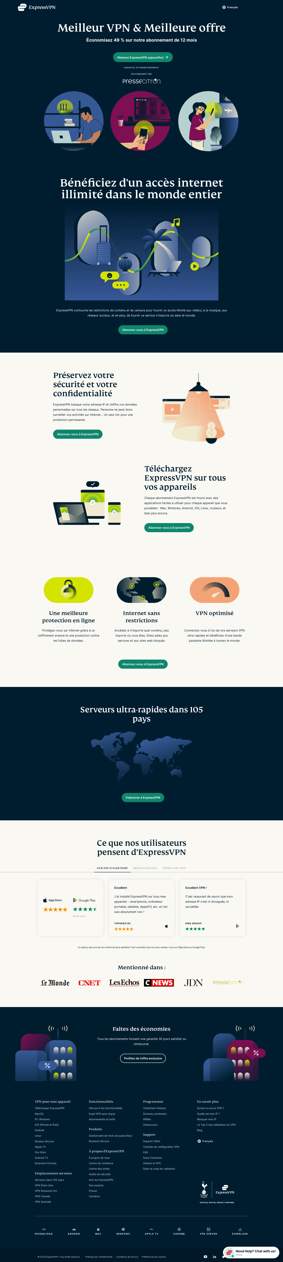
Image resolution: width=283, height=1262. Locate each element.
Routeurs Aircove (99, 1153)
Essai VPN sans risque (102, 1125)
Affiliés (147, 1131)
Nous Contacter (152, 1169)
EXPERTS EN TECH (174, 878)
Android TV (41, 1169)
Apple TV (40, 1158)
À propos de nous (99, 1169)
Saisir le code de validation (159, 1180)
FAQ (145, 1164)
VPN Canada (42, 1208)
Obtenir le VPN (152, 1175)
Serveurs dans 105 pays (49, 1191)
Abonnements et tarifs (102, 1131)
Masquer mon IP (206, 1131)
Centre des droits (99, 1180)
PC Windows (42, 1131)
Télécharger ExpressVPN (49, 1120)
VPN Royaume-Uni (46, 1202)
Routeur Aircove (44, 1153)
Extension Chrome (45, 1175)
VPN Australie (43, 1213)
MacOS (39, 1125)
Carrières (94, 1208)
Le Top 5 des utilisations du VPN (216, 1136)
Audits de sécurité (99, 1186)
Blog (199, 1142)
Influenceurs (150, 1136)
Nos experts (96, 1197)
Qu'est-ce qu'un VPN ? (210, 1120)
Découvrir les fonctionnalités (105, 1120)
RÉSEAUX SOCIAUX (145, 878)
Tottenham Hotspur (154, 1120)
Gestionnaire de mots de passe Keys (110, 1147)
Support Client (151, 1153)
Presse (93, 1202)
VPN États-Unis (44, 1197)
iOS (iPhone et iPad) (47, 1136)
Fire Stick (40, 1164)
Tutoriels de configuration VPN (161, 1158)
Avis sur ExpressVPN (101, 1191)
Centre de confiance (101, 1175)
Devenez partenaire (155, 1125)
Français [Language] (226, 7)
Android (39, 1142)
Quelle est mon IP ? (208, 1125)
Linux (38, 1147)
